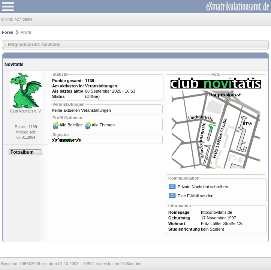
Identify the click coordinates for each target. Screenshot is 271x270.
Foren (7, 32)
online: (7, 19)
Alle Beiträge (71, 125)
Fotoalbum (21, 152)
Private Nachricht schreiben (203, 186)
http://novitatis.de (216, 212)
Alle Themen (103, 125)
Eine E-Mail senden (195, 196)
